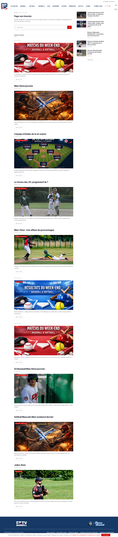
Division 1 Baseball (21, 140)
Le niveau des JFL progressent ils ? (31, 182)
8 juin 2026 (17, 277)
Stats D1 (80, 6)
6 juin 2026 (17, 323)
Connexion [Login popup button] (106, 1)
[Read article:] (43, 57)
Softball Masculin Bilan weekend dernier (34, 416)
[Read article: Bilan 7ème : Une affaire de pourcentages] (43, 249)
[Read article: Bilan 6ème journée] (43, 105)
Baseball (23, 6)
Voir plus (90, 59)
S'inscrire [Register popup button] (112, 1)
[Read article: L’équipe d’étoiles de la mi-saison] (43, 153)
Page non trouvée (23, 12)
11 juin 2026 (17, 136)
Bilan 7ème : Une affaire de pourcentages (34, 230)
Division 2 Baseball (21, 375)
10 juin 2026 (17, 184)
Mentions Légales (73, 532)
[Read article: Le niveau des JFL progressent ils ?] (43, 201)
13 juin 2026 (17, 40)
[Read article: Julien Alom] (43, 484)
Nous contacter (51, 532)
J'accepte (106, 535)
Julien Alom (20, 464)
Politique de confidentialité (107, 532)
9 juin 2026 (17, 232)
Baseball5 (41, 6)
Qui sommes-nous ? (62, 532)
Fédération (72, 6)
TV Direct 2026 (98, 6)
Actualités (14, 6)
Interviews (56, 6)
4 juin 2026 (17, 467)
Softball (32, 6)
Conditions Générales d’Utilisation (89, 532)
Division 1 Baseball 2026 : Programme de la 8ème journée (94, 52)
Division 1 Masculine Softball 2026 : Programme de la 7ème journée (95, 34)
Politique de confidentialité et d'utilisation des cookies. (86, 535)
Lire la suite (20, 79)
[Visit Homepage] (4, 6)
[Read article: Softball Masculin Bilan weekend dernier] (43, 436)
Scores (88, 6)
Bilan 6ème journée (23, 86)
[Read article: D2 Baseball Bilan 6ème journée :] (43, 388)
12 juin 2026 (17, 88)
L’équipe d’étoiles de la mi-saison (30, 134)
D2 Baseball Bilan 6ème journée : (30, 368)
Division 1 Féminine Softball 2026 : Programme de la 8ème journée (95, 43)
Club (48, 6)
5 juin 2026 (17, 371)
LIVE (107, 6)
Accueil (16, 12)
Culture (64, 6)
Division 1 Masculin (21, 92)
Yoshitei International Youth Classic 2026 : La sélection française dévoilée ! (95, 14)
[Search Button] (116, 5)
